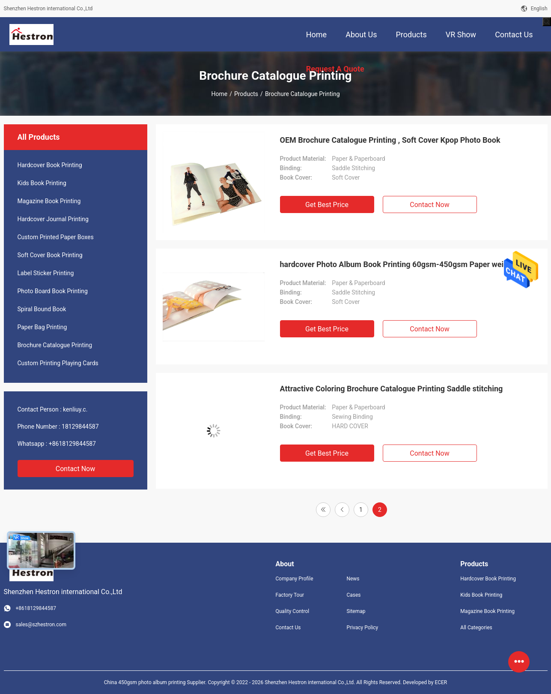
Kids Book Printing (42, 183)
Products (246, 93)
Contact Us (288, 628)
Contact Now (75, 469)
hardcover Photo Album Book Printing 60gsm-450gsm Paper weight (397, 264)
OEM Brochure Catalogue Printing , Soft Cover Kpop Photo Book (390, 139)
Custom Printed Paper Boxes (56, 237)
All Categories (476, 628)
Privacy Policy (362, 628)
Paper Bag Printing (42, 327)
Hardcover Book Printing (50, 165)
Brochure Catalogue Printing (55, 345)
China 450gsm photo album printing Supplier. (156, 682)
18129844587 (80, 426)
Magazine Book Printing (49, 201)
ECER (441, 682)
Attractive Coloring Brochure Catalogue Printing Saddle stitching (391, 388)
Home (219, 93)
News (352, 579)
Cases (353, 595)
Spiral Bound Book (42, 309)
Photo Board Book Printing (53, 291)
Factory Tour (290, 595)
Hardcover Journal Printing (53, 219)
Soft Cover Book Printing (50, 255)
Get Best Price (326, 205)
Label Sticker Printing (46, 273)
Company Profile (294, 579)
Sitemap (355, 611)
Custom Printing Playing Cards (58, 363)
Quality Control (293, 611)
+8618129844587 (72, 443)
